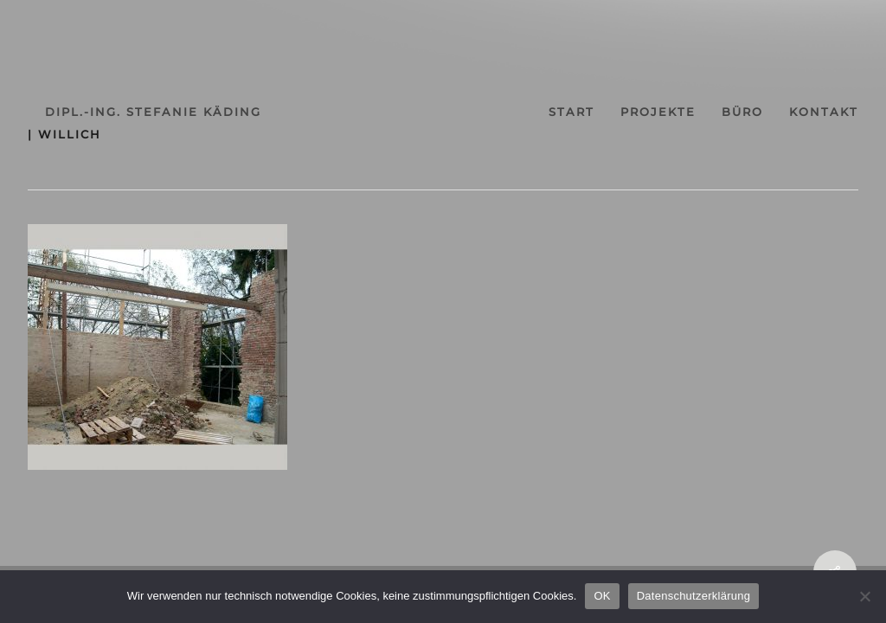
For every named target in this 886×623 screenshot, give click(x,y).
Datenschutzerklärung (693, 595)
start (571, 112)
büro (742, 112)
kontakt (823, 112)
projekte (658, 112)
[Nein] (864, 596)
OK (602, 595)
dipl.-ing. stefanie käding (153, 112)
